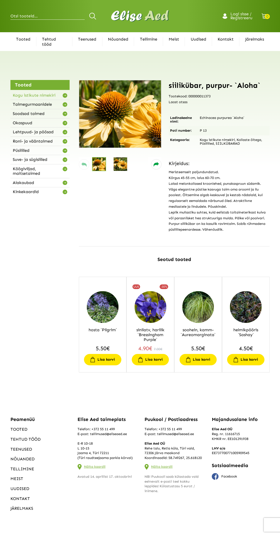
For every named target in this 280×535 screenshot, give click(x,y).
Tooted (23, 39)
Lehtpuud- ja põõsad (33, 131)
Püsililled (21, 150)
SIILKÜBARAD (228, 143)
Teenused (87, 39)
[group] (120, 114)
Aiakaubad (23, 182)
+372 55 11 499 (103, 429)
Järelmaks (254, 39)
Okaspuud (22, 122)
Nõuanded (118, 39)
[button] (84, 164)
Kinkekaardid (26, 191)
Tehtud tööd (49, 42)
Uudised (198, 39)
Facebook (224, 476)
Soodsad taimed (29, 113)
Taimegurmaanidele (32, 104)
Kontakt (226, 39)
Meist (174, 39)
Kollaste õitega (249, 140)
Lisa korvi (106, 359)
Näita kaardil (95, 467)
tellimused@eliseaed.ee (108, 434)
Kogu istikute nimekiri (34, 95)
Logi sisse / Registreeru (241, 16)
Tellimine (148, 39)
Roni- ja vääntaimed (33, 141)
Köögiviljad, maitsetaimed (26, 171)
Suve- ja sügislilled (30, 159)
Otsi (93, 16)
